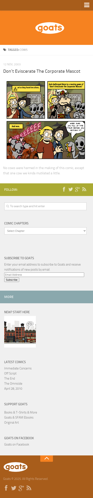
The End (9, 378)
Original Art (11, 422)
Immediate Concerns (18, 368)
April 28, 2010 (13, 389)
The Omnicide (13, 383)
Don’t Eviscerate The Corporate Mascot (41, 71)
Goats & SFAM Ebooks (19, 417)
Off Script (10, 373)
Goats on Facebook (19, 438)
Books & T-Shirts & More (20, 412)
